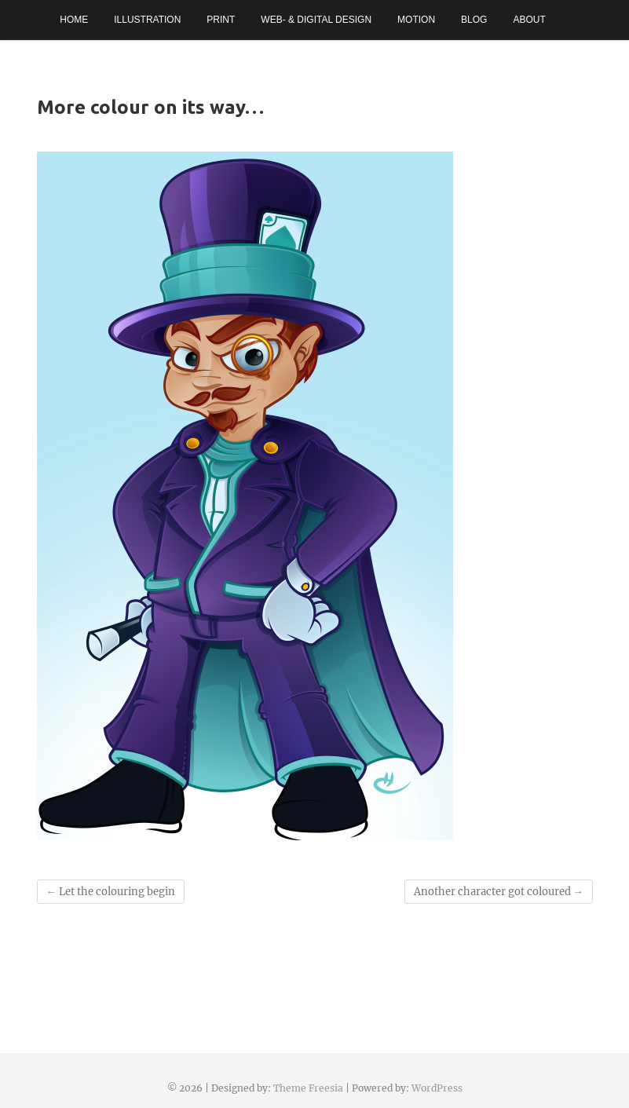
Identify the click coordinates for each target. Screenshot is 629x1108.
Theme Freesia (308, 1088)
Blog (474, 19)
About (529, 19)
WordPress (437, 1088)
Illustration (147, 19)
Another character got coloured (498, 891)
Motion (416, 19)
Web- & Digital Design (316, 19)
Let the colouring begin (110, 891)
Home (74, 19)
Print (221, 19)
